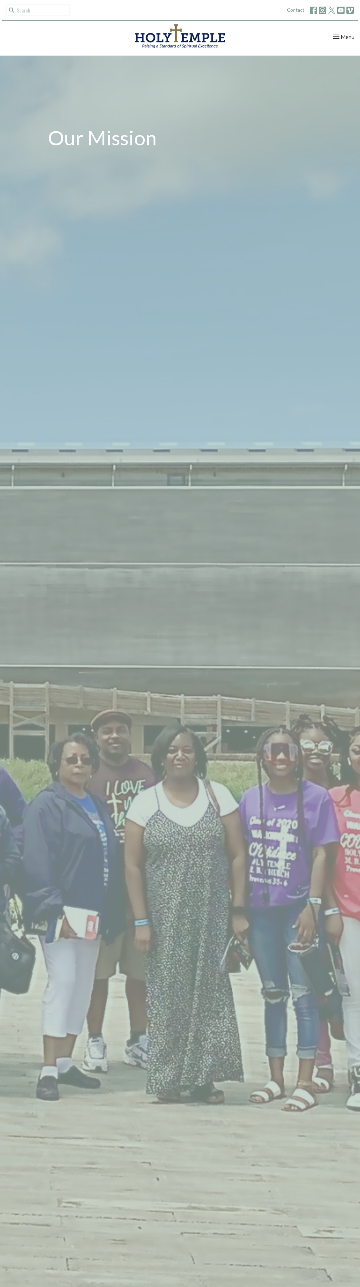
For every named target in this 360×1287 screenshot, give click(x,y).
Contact (295, 10)
